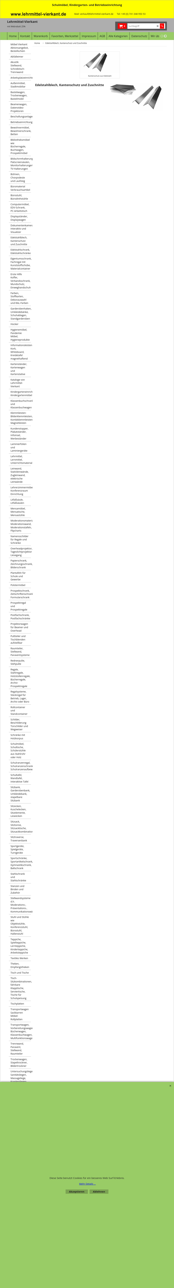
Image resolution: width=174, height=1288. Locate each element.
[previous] (161, 36)
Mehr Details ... (87, 1183)
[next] (165, 36)
